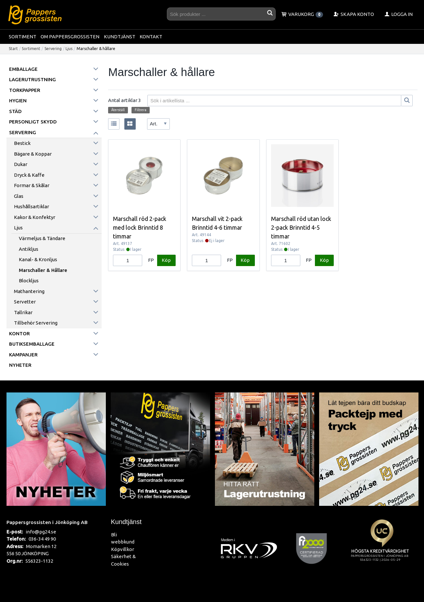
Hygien (18, 100)
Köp (166, 260)
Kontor (19, 333)
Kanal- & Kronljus (38, 259)
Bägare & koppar (33, 154)
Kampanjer (23, 354)
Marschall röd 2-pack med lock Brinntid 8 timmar (139, 227)
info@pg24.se (41, 531)
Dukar (20, 164)
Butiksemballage (32, 344)
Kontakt (151, 36)
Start (13, 48)
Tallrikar (23, 312)
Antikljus (28, 249)
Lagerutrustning (32, 79)
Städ (15, 111)
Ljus (69, 48)
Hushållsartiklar (31, 206)
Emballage (23, 69)
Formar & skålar (31, 185)
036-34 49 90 (42, 539)
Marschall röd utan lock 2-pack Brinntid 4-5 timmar (301, 227)
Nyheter (20, 365)
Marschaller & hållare (43, 270)
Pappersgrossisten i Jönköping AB (47, 522)
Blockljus (29, 280)
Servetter (25, 301)
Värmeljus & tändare (42, 238)
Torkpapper (24, 90)
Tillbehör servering (35, 323)
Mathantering (29, 291)
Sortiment (22, 36)
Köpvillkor (122, 549)
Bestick (22, 143)
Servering (53, 48)
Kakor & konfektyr (34, 217)
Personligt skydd (33, 121)
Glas (18, 196)
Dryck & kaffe (29, 175)
